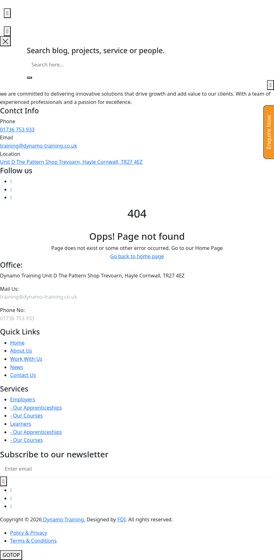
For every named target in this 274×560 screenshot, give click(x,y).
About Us (21, 350)
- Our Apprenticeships (36, 407)
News (16, 367)
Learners (20, 423)
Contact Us (23, 375)
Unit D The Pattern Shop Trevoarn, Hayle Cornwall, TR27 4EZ (71, 161)
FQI (121, 519)
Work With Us (26, 358)
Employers (22, 399)
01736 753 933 (17, 129)
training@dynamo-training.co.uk (38, 145)
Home (17, 342)
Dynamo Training (63, 519)
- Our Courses (26, 415)
